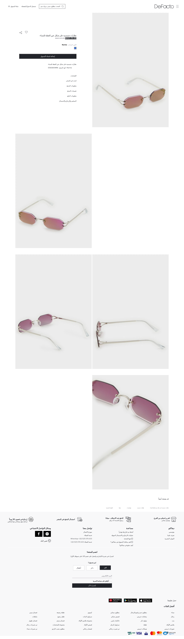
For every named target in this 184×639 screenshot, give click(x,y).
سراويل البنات (87, 617)
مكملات (34, 617)
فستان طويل (33, 621)
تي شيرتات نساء (32, 629)
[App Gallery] (115, 600)
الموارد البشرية (169, 539)
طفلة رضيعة (61, 612)
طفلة (145, 625)
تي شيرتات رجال (31, 625)
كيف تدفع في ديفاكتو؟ (126, 545)
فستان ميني (33, 612)
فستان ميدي (61, 621)
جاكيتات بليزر (115, 621)
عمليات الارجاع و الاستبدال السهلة (122, 535)
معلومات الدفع (71, 96)
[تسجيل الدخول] (31, 6)
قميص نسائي (115, 617)
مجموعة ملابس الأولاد (85, 621)
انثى (105, 568)
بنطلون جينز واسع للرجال (139, 612)
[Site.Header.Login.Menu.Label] (177, 6)
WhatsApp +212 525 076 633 (81, 539)
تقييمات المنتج (71, 91)
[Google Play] (130, 600)
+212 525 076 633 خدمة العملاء (81, 542)
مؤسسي (171, 532)
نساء (172, 612)
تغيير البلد (44, 541)
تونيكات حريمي (142, 629)
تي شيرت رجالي (114, 629)
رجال (172, 617)
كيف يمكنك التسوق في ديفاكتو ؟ (122, 542)
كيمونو (90, 612)
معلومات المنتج (71, 86)
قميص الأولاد (88, 625)
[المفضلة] (24, 6)
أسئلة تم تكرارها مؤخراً (126, 532)
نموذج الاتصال (87, 532)
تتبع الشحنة (128, 539)
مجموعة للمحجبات (59, 625)
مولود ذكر (144, 621)
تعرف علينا (170, 535)
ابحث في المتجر (71, 81)
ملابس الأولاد (170, 625)
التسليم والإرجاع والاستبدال (67, 101)
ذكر (92, 568)
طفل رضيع (61, 617)
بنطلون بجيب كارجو (58, 629)
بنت (173, 621)
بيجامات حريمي (142, 617)
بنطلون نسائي (115, 612)
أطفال (78, 568)
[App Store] (145, 600)
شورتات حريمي (169, 629)
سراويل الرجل (114, 625)
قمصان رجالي (87, 629)
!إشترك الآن (92, 585)
